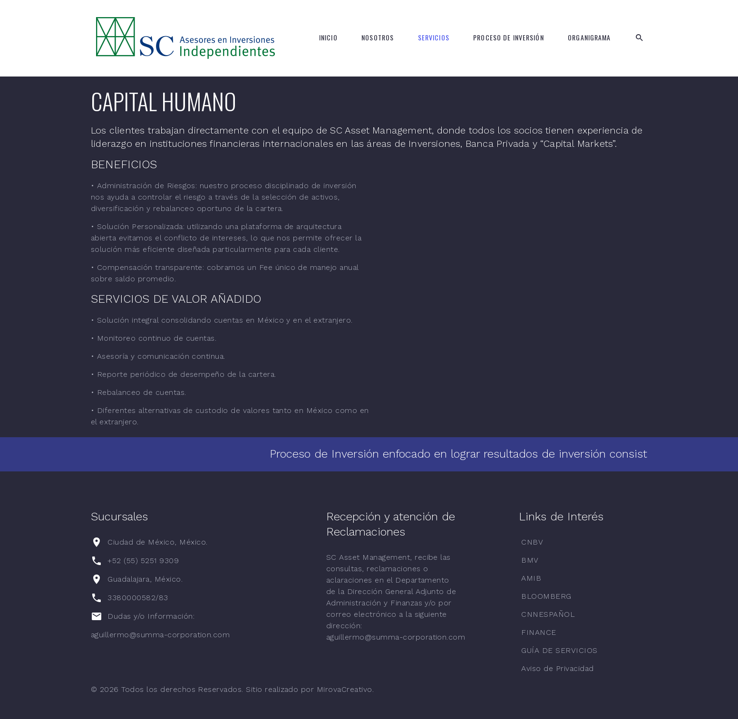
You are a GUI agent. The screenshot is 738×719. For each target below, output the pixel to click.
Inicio (328, 37)
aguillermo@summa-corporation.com (160, 634)
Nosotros (377, 37)
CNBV (532, 541)
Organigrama (589, 37)
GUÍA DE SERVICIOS (559, 650)
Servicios (433, 37)
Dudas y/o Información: (152, 616)
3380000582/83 (137, 597)
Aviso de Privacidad (557, 668)
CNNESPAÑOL (548, 614)
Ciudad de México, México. (157, 541)
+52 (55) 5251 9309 (143, 560)
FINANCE (538, 632)
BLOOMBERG (546, 596)
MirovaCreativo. (345, 689)
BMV (529, 560)
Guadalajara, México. (145, 579)
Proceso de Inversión (508, 37)
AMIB (531, 578)
